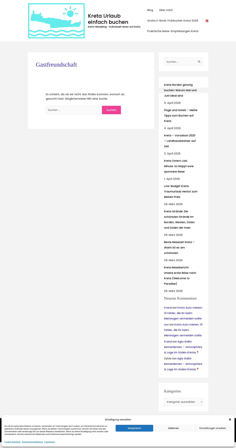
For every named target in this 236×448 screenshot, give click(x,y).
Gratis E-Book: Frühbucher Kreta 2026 (172, 20)
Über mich (165, 10)
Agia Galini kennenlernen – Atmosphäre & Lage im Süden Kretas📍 (183, 352)
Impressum (49, 442)
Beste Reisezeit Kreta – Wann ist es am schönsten (179, 247)
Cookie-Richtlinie (12, 442)
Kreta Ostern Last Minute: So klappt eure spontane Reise (179, 166)
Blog (150, 10)
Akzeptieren (134, 428)
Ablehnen (173, 428)
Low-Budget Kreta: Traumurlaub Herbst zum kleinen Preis (177, 191)
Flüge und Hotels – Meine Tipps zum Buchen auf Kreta (180, 115)
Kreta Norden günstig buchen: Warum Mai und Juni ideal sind (180, 90)
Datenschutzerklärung (32, 442)
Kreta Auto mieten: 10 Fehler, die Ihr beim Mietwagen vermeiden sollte (183, 335)
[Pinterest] (207, 20)
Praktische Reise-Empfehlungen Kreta (172, 31)
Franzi (168, 308)
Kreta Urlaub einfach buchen (114, 19)
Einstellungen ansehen (212, 428)
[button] (229, 419)
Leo (166, 330)
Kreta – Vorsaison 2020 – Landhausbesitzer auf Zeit (180, 141)
